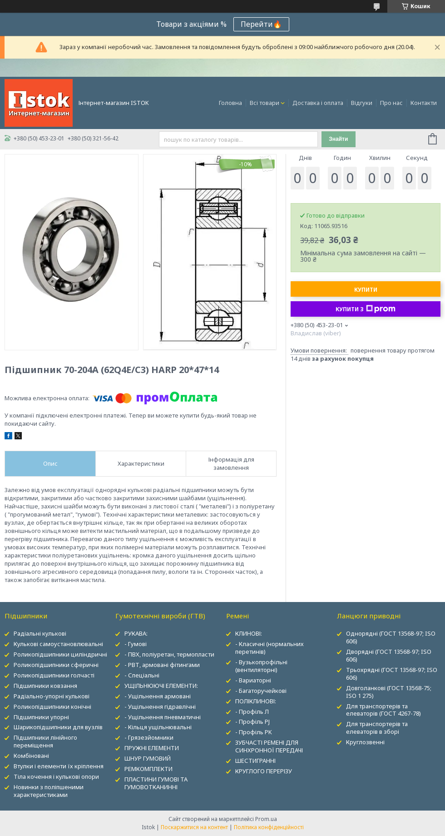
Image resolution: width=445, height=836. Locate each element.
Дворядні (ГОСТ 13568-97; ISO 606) (388, 655)
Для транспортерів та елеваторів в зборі (377, 728)
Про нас (391, 103)
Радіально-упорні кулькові (51, 696)
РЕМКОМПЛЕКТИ (148, 769)
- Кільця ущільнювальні (158, 727)
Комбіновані (31, 755)
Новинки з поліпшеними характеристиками (49, 791)
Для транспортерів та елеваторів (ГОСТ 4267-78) (383, 710)
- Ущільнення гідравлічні (160, 706)
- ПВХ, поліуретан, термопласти (169, 654)
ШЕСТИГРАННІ (255, 760)
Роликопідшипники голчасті (54, 675)
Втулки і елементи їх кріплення (59, 766)
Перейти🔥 (261, 24)
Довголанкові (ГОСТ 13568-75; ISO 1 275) (388, 692)
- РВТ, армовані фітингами (162, 665)
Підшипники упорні (41, 717)
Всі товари (264, 103)
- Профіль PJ (252, 721)
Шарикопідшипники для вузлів (58, 727)
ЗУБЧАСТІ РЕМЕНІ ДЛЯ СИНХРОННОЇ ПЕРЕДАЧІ (269, 746)
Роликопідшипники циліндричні (60, 654)
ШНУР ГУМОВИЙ (147, 758)
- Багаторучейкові (261, 691)
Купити (365, 290)
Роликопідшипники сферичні (56, 665)
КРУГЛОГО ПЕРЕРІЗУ (263, 771)
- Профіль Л (252, 711)
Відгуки (361, 103)
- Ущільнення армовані (157, 696)
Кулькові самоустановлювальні (58, 644)
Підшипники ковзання (45, 686)
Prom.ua (266, 819)
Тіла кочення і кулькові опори (56, 776)
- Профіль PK (253, 732)
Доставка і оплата (317, 103)
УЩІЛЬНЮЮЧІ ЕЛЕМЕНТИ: (161, 686)
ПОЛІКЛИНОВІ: (255, 701)
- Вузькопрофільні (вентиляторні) (261, 666)
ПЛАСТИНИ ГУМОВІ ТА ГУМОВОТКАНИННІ (156, 783)
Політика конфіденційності (269, 827)
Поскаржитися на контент (194, 827)
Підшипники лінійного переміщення (45, 741)
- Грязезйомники (148, 737)
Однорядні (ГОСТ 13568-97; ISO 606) (390, 637)
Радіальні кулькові (40, 633)
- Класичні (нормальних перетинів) (269, 648)
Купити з (366, 309)
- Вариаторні (253, 680)
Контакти (423, 103)
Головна (230, 103)
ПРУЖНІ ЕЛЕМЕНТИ (151, 748)
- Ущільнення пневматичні (162, 717)
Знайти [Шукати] (338, 139)
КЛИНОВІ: (248, 633)
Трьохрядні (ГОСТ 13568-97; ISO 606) (391, 674)
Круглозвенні (365, 742)
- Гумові (135, 644)
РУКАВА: (136, 633)
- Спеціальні (141, 675)
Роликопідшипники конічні (52, 706)
